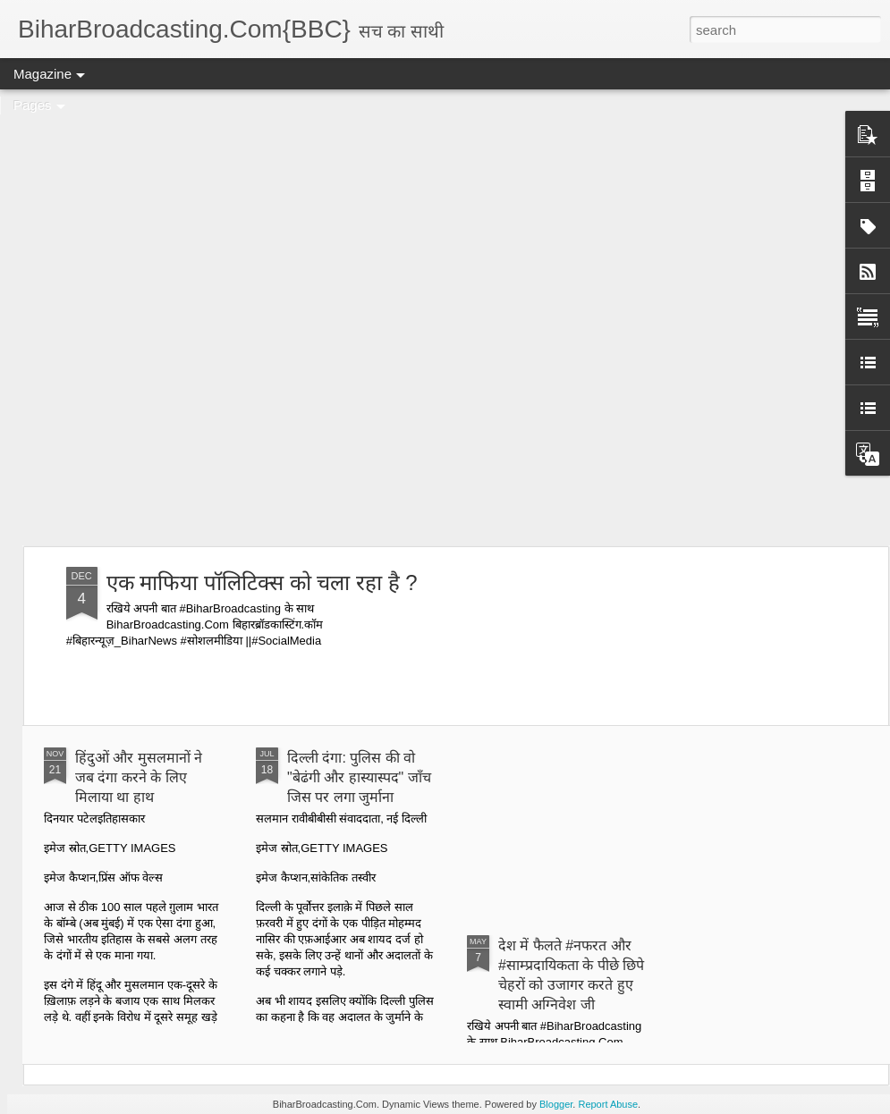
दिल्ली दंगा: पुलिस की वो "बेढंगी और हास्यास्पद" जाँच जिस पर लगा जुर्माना (359, 777)
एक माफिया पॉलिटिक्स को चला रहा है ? (262, 582)
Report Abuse (608, 1104)
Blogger (555, 1104)
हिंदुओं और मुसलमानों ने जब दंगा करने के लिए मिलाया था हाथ (138, 777)
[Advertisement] (210, 317)
